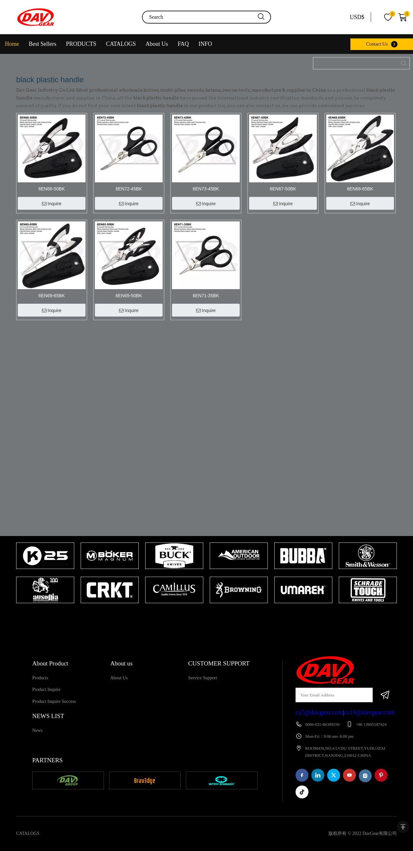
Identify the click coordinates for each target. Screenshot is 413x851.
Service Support (202, 677)
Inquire (52, 203)
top (403, 827)
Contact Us (377, 43)
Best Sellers (42, 44)
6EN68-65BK (360, 188)
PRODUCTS (81, 44)
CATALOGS (121, 44)
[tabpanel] (45, 573)
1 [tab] (203, 616)
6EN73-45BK (206, 188)
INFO (205, 44)
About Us (157, 44)
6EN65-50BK (129, 295)
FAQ (183, 44)
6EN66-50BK (51, 188)
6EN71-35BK (206, 295)
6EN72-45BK (129, 188)
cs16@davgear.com (369, 712)
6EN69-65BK (51, 295)
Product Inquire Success (54, 701)
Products (40, 677)
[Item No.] (355, 63)
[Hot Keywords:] (403, 63)
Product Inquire (46, 689)
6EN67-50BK (283, 188)
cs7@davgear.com (319, 712)
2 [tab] (213, 616)
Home (12, 44)
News (37, 730)
